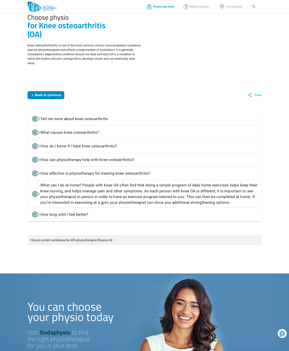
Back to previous (45, 95)
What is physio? (196, 7)
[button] (144, 119)
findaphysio (55, 332)
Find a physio (230, 7)
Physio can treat (160, 7)
